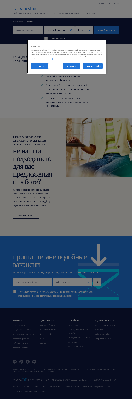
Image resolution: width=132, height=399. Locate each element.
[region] (66, 57)
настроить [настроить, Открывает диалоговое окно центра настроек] (39, 66)
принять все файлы (92, 66)
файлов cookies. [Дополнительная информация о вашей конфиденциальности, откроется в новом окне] (57, 59)
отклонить (71, 66)
